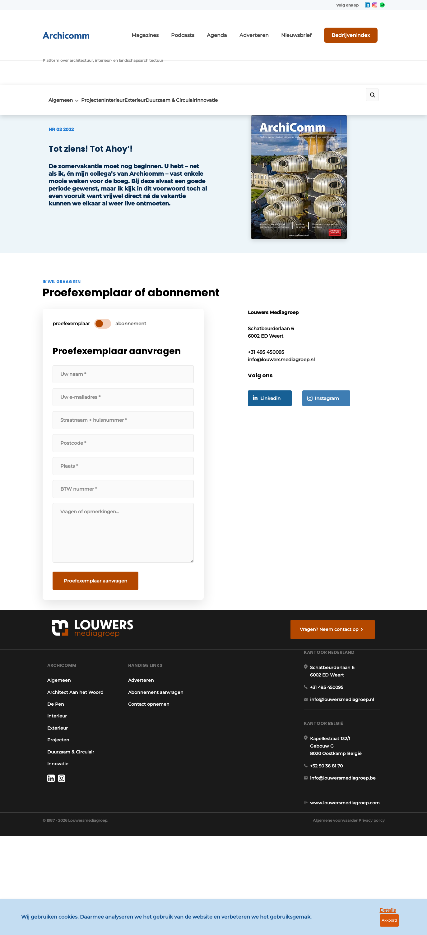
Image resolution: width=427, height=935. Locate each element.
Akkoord (403, 925)
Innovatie (250, 55)
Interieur (128, 55)
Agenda (250, 27)
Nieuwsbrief (315, 27)
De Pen (51, 747)
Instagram (334, 436)
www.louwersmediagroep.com (350, 880)
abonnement (135, 346)
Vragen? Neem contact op (333, 654)
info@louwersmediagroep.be (348, 849)
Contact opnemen (148, 747)
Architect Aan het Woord (71, 735)
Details (374, 925)
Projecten (96, 55)
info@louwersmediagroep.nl (347, 755)
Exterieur (158, 55)
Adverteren (280, 27)
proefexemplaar (76, 346)
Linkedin (278, 436)
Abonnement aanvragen (155, 735)
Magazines (191, 27)
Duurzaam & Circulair (204, 55)
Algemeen (55, 55)
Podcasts (221, 27)
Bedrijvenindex (361, 27)
